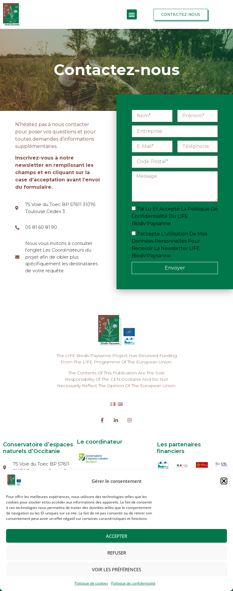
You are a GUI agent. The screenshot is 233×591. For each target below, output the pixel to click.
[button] (224, 481)
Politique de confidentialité (133, 583)
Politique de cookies (91, 583)
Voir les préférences (116, 569)
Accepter (116, 536)
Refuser (116, 553)
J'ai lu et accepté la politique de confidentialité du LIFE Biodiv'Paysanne (175, 216)
